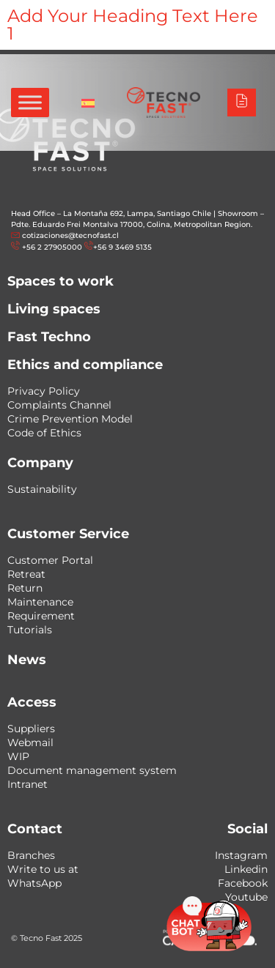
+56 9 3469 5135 (122, 247)
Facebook (243, 883)
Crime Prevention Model (70, 418)
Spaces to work (60, 281)
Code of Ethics (44, 432)
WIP (18, 756)
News (26, 660)
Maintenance (40, 601)
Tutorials (29, 629)
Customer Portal (50, 560)
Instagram (241, 855)
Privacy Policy (43, 391)
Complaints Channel (59, 405)
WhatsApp (34, 883)
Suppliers (31, 728)
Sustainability (42, 489)
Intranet (27, 784)
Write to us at (42, 869)
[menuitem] (88, 102)
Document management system (92, 770)
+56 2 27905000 (52, 247)
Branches (31, 855)
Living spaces (53, 309)
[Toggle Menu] (30, 102)
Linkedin (246, 869)
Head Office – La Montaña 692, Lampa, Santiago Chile (111, 213)
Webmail (30, 742)
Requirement (41, 615)
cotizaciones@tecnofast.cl (70, 235)
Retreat (26, 574)
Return (25, 588)
